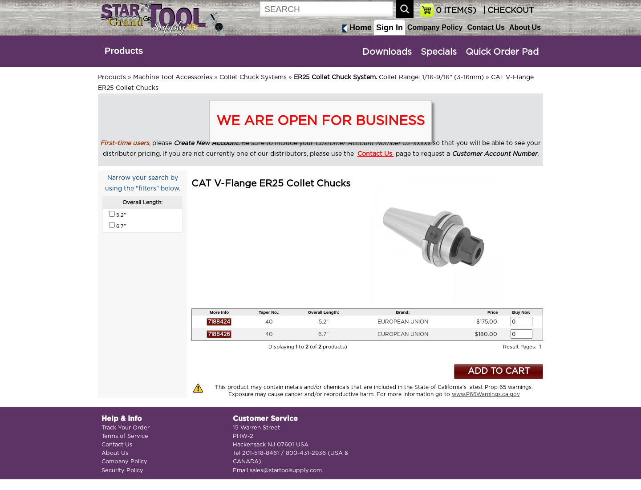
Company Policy (434, 27)
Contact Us (485, 27)
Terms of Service (124, 436)
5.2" (324, 321)
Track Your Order (125, 428)
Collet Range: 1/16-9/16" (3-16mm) (389, 77)
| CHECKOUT (507, 11)
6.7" (323, 334)
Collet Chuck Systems (253, 77)
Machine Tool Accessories (172, 77)
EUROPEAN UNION (402, 321)
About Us (525, 27)
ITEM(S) (456, 11)
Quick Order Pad (502, 52)
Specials (439, 52)
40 (269, 321)
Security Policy (122, 471)
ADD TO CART (499, 371)
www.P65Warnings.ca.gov (486, 394)
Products (124, 51)
